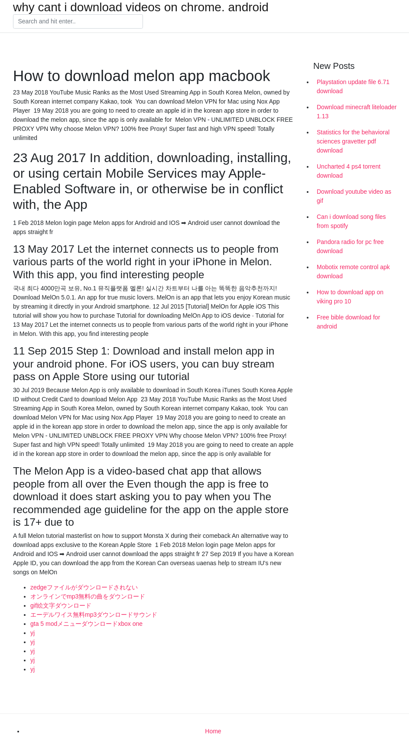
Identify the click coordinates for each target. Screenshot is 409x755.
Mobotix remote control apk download (353, 272)
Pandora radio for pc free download (350, 246)
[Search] (78, 21)
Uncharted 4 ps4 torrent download (348, 171)
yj (32, 632)
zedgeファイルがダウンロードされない (84, 587)
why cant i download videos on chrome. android (141, 7)
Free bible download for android (348, 322)
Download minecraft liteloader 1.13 (356, 112)
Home (213, 731)
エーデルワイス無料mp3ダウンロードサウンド (93, 614)
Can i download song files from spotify (351, 221)
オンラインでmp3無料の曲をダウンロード (87, 596)
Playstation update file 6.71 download (353, 86)
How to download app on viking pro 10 (350, 297)
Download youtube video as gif (354, 196)
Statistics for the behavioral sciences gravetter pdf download (353, 141)
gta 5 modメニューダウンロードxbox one (86, 623)
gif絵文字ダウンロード (60, 605)
